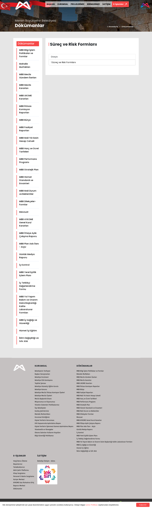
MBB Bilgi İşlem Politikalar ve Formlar (27, 53)
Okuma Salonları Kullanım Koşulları (47, 433)
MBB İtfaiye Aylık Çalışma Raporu (28, 235)
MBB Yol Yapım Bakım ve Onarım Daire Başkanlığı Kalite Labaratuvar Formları (28, 304)
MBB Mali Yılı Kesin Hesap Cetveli (28, 139)
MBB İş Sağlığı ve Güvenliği (28, 321)
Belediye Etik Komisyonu (44, 380)
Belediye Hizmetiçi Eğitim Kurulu (46, 386)
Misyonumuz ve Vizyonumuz (45, 402)
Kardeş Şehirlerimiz (42, 411)
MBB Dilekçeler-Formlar (27, 203)
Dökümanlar (128, 26)
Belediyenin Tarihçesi (42, 371)
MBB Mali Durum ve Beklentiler (27, 192)
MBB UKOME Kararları (25, 97)
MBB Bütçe (25, 119)
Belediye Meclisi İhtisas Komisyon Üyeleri (50, 392)
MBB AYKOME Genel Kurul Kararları (26, 222)
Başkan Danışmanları (42, 374)
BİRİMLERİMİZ (93, 4)
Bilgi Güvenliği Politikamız (44, 436)
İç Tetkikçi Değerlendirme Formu (27, 286)
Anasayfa (112, 26)
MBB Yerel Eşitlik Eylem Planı (27, 274)
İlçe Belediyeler (40, 408)
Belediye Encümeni (42, 377)
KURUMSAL (63, 4)
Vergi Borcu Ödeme (20, 461)
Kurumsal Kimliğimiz (42, 417)
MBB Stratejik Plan (28, 169)
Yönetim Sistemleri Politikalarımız (47, 405)
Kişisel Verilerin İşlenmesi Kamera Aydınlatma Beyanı (54, 426)
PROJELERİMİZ (77, 4)
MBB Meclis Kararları (25, 86)
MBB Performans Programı (28, 161)
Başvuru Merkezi (19, 486)
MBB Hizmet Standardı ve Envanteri (26, 180)
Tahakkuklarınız (19, 467)
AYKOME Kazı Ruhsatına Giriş (23, 482)
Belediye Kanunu (41, 389)
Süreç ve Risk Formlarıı (64, 62)
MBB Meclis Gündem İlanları (27, 76)
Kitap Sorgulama (19, 473)
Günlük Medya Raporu (27, 256)
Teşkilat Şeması (40, 383)
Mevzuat (23, 211)
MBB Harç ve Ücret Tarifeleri (29, 150)
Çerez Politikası (92, 505)
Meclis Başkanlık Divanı (43, 399)
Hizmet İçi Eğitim (28, 330)
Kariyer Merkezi (18, 479)
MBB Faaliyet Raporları (26, 129)
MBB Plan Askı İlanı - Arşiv (29, 245)
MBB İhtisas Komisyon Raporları (25, 109)
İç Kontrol (24, 264)
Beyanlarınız (17, 464)
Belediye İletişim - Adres (46, 461)
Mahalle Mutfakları (24, 65)
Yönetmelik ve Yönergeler (44, 429)
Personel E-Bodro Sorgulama (23, 476)
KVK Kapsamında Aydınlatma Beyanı (48, 423)
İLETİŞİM (106, 4)
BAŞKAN (51, 4)
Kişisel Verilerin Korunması (44, 420)
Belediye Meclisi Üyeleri (43, 396)
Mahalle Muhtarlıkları (42, 414)
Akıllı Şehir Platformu (21, 470)
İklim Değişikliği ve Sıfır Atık (29, 339)
